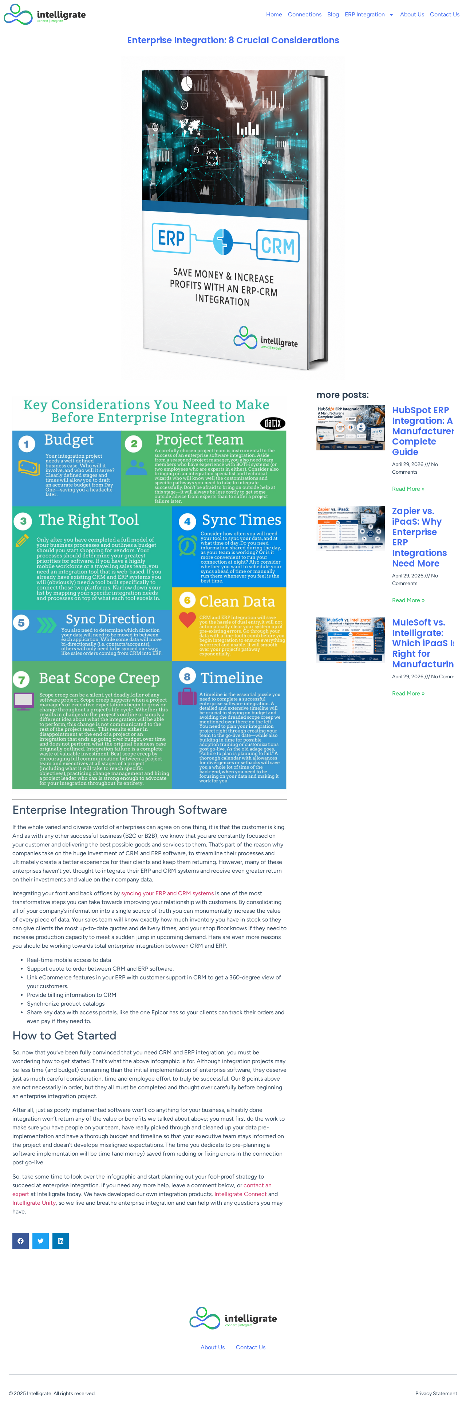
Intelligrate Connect (240, 1194)
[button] (20, 1241)
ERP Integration (369, 14)
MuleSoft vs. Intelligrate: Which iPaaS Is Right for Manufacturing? (428, 643)
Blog (333, 14)
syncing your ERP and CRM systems (167, 893)
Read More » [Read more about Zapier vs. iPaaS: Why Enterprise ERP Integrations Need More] (408, 600)
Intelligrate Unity (34, 1202)
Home (274, 14)
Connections (304, 14)
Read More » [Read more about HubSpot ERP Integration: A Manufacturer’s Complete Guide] (408, 488)
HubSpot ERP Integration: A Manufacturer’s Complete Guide (427, 431)
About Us (412, 14)
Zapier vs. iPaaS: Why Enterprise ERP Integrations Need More (419, 537)
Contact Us (444, 14)
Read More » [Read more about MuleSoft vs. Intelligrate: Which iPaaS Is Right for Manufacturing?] (408, 693)
